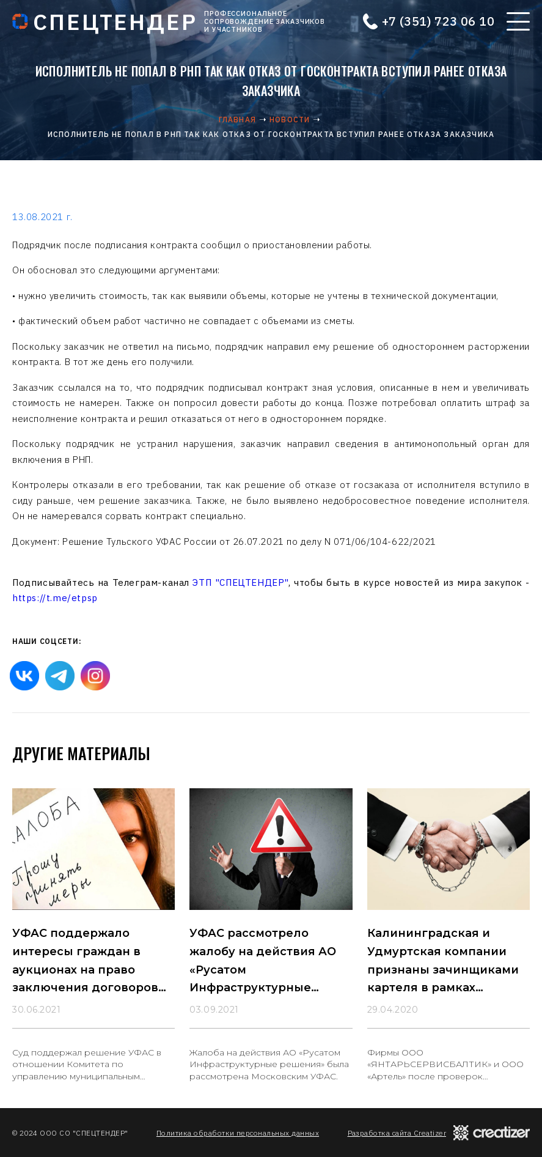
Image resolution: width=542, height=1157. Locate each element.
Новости (289, 119)
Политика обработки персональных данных (237, 1132)
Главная (237, 119)
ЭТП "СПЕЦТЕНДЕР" (240, 582)
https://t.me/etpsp (55, 598)
